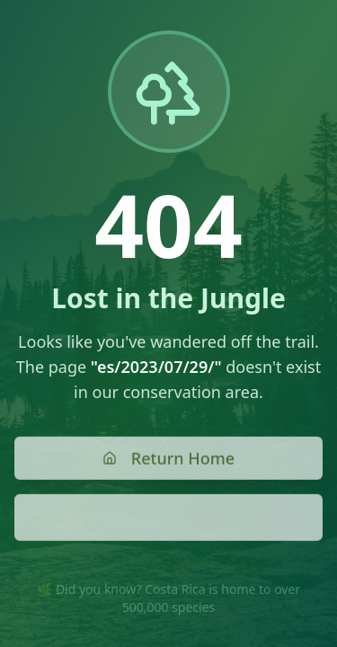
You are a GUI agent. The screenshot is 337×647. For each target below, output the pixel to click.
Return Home (168, 459)
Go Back (168, 518)
